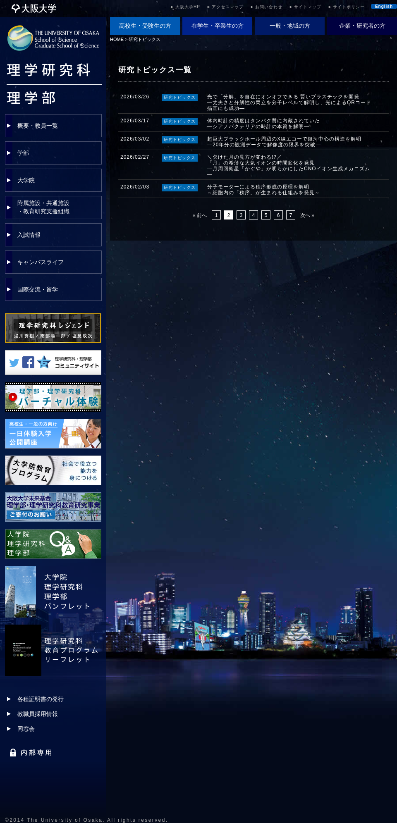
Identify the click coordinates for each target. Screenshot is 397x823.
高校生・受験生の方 (145, 25)
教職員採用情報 (37, 714)
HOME (117, 39)
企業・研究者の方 (362, 25)
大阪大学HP (187, 7)
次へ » (307, 215)
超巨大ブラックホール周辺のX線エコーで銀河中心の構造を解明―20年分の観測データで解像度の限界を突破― (284, 142)
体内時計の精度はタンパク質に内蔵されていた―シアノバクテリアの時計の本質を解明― (263, 123)
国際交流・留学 (37, 289)
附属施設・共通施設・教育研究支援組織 (43, 207)
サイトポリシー (349, 7)
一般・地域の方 (290, 25)
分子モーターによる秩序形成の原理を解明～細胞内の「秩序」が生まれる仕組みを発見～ (263, 190)
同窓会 (26, 728)
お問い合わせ (268, 7)
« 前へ (200, 215)
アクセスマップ (228, 7)
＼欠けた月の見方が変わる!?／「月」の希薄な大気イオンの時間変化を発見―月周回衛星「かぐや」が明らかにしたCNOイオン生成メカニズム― (288, 165)
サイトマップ (307, 7)
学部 (23, 153)
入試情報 (29, 234)
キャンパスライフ (40, 262)
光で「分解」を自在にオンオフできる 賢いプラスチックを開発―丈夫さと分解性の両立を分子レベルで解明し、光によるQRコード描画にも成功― (289, 102)
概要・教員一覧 (37, 125)
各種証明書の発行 (40, 699)
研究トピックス (144, 39)
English (384, 6)
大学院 (26, 180)
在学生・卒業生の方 (217, 25)
